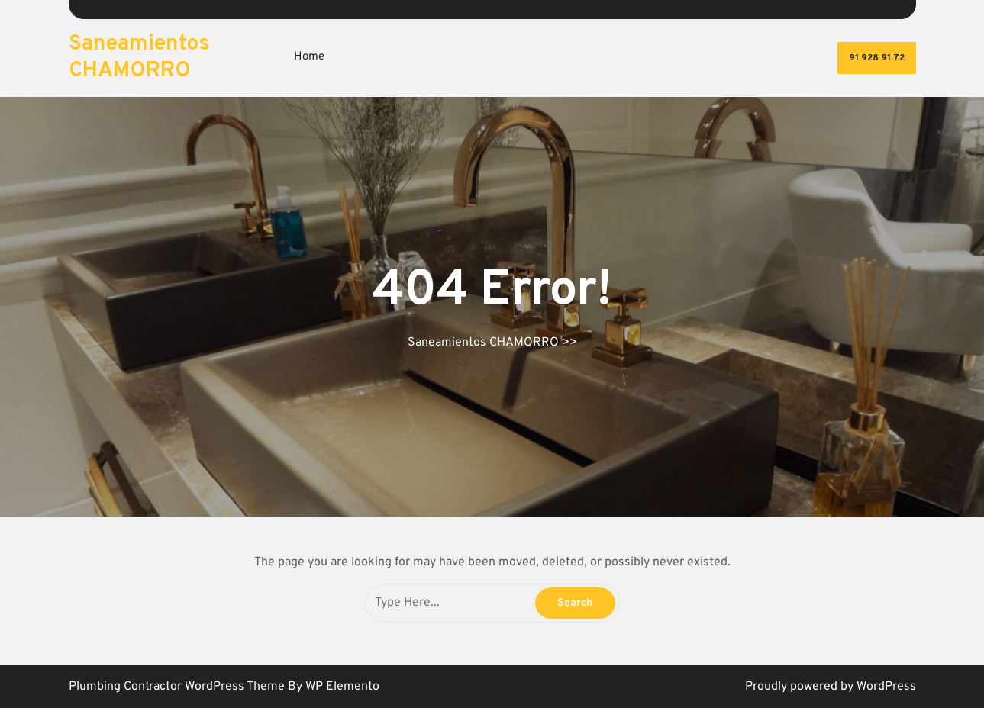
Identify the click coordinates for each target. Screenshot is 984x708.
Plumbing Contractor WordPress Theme (178, 686)
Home (309, 57)
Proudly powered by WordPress (830, 686)
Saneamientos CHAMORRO (139, 58)
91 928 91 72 (877, 58)
